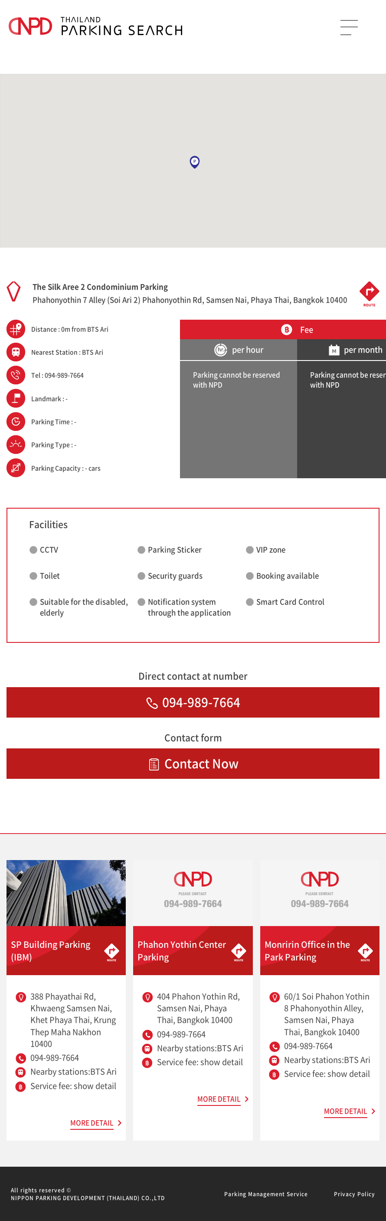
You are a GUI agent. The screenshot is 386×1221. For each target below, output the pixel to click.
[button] (195, 162)
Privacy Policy (354, 1194)
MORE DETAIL (92, 1123)
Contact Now (193, 763)
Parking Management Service (266, 1194)
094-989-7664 (193, 702)
